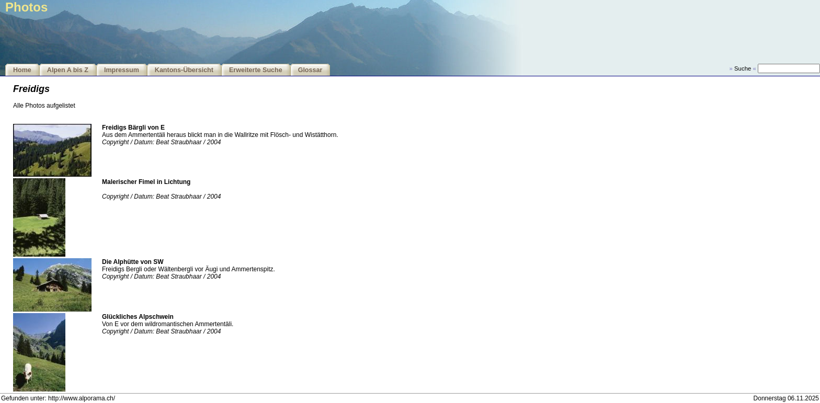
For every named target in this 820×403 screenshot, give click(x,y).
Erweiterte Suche (255, 70)
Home (22, 70)
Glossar (310, 70)
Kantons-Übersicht (184, 70)
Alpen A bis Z (67, 70)
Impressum (121, 70)
